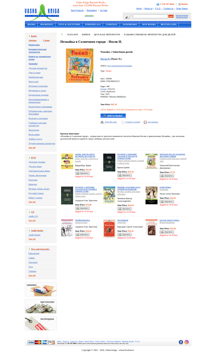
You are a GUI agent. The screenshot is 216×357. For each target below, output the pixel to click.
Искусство (34, 81)
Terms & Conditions (114, 341)
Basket (184, 4)
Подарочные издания (39, 95)
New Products (77, 10)
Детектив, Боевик (37, 162)
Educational (34, 253)
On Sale (103, 10)
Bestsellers (92, 10)
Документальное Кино (39, 171)
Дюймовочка (82, 220)
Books (32, 24)
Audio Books (34, 234)
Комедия (33, 184)
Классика (33, 179)
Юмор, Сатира (35, 197)
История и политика (38, 86)
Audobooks (129, 24)
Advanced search (182, 17)
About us (148, 8)
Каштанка (165, 187)
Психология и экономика (40, 106)
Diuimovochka (81, 222)
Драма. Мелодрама (37, 175)
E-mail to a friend (133, 122)
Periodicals (93, 24)
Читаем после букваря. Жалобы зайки (172, 155)
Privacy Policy (100, 341)
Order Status (182, 8)
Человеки (122, 220)
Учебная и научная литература (37, 124)
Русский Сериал (36, 193)
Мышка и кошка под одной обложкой (128, 188)
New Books (149, 24)
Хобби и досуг (35, 139)
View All (32, 148)
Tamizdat (112, 24)
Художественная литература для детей (150, 34)
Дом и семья (34, 72)
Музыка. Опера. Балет (39, 188)
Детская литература (38, 68)
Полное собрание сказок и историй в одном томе (86, 189)
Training (32, 271)
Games (32, 257)
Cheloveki (121, 222)
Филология (34, 130)
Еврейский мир (36, 77)
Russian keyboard (182, 15)
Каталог (72, 34)
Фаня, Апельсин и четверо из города (85, 155)
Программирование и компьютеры (39, 100)
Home (139, 8)
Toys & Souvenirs (69, 24)
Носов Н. (105, 59)
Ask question (152, 122)
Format (104, 89)
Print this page (111, 122)
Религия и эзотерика (38, 118)
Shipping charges (128, 341)
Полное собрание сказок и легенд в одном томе (127, 156)
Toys (31, 266)
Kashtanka (164, 189)
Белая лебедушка (169, 220)
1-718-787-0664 (167, 4)
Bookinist (46, 24)
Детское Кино (35, 166)
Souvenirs (33, 262)
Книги (86, 34)
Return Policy (89, 341)
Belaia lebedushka (167, 222)
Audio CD (33, 216)
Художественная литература (42, 143)
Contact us (168, 8)
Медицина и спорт (37, 90)
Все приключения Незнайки (120, 66)
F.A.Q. (158, 8)
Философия (34, 134)
